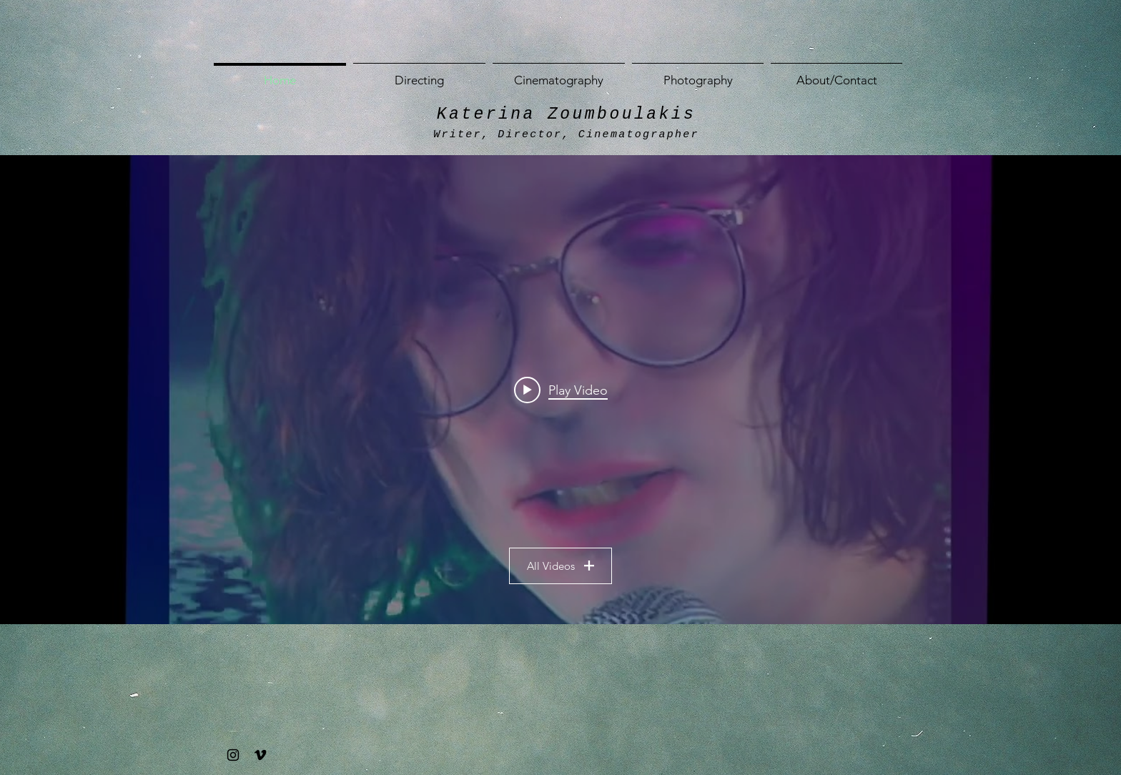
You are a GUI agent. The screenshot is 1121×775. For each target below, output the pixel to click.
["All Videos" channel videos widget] (560, 389)
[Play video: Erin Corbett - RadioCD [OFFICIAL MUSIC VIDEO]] (561, 389)
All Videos (560, 566)
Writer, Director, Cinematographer (565, 135)
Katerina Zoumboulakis (566, 114)
